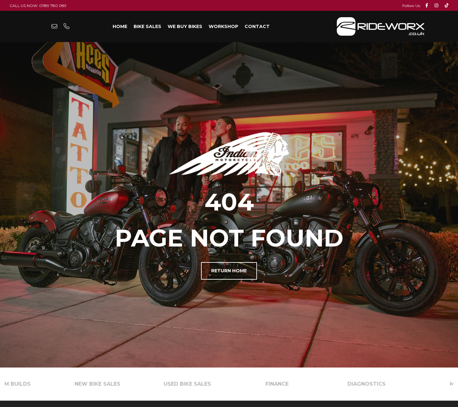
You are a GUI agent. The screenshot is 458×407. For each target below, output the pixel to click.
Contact (257, 26)
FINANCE (280, 384)
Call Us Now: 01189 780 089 (38, 5)
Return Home (229, 271)
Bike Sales (147, 26)
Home (120, 26)
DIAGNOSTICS (370, 384)
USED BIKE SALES (191, 384)
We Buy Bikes (185, 26)
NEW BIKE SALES (101, 384)
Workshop (223, 26)
